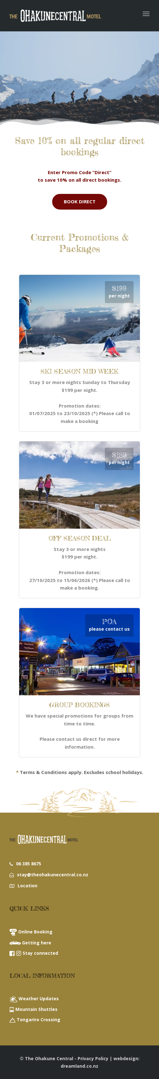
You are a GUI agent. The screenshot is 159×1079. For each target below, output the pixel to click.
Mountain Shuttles (36, 1009)
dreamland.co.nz (79, 1066)
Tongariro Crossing (38, 1020)
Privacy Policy (93, 1058)
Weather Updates (39, 999)
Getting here (36, 943)
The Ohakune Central (49, 1058)
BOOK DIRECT (80, 201)
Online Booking (35, 932)
